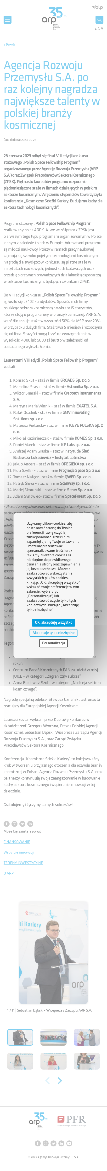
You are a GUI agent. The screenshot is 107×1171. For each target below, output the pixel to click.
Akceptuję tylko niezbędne (54, 633)
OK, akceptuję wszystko (53, 622)
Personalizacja (53, 643)
